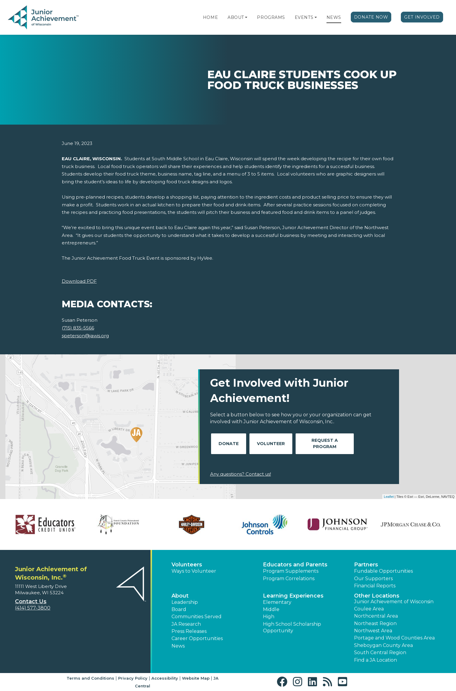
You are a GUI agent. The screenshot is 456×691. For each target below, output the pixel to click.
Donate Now (371, 17)
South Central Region (380, 652)
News (333, 17)
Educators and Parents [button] (295, 564)
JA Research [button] (186, 624)
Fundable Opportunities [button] (383, 571)
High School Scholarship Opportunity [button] (292, 627)
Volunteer (271, 443)
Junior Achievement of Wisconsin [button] (394, 601)
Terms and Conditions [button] (90, 678)
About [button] (180, 595)
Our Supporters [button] (373, 578)
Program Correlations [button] (288, 578)
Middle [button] (271, 609)
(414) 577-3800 (32, 608)
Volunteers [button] (186, 564)
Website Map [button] (196, 678)
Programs (271, 17)
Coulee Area (369, 609)
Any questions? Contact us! (240, 474)
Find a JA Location (375, 660)
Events (304, 17)
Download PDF (79, 281)
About (236, 17)
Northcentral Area (376, 616)
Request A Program (324, 443)
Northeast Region (375, 623)
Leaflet (389, 496)
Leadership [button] (184, 602)
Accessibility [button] (164, 678)
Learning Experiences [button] (293, 595)
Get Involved (422, 17)
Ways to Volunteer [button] (193, 571)
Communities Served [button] (196, 616)
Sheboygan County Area (383, 645)
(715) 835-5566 (78, 328)
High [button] (268, 616)
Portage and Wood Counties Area (394, 638)
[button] (246, 17)
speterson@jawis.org (85, 335)
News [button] (178, 646)
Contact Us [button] (30, 601)
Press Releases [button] (189, 631)
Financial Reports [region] (374, 586)
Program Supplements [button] (290, 571)
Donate (229, 443)
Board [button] (178, 609)
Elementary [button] (277, 602)
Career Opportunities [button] (197, 638)
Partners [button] (366, 564)
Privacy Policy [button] (133, 678)
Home (210, 17)
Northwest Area (373, 630)
